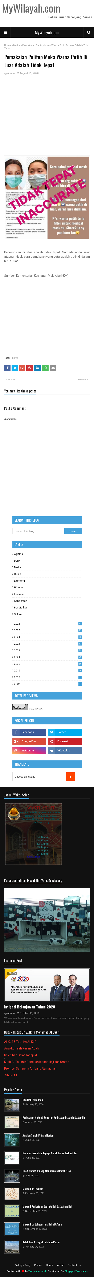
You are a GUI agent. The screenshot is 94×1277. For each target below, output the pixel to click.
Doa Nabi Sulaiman (33, 1100)
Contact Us (74, 1265)
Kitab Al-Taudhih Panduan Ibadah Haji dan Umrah (36, 1062)
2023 (48, 643)
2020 (48, 663)
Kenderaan (20, 600)
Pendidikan (21, 607)
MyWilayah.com (47, 32)
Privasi (38, 1265)
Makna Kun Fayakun (33, 1189)
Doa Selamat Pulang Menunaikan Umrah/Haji (47, 1171)
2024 (48, 637)
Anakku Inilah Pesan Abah (21, 1048)
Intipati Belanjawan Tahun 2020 (29, 1007)
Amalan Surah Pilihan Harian (38, 1135)
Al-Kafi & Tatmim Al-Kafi (20, 1041)
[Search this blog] (38, 531)
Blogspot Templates (76, 1271)
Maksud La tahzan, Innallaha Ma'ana (42, 1224)
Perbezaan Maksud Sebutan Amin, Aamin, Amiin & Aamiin (54, 1118)
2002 (48, 683)
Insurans (19, 594)
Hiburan (19, 587)
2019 (48, 670)
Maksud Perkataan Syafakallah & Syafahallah (47, 1207)
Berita (16, 45)
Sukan (18, 614)
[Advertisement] (47, 110)
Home (7, 45)
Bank (17, 560)
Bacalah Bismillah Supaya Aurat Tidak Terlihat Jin (50, 1153)
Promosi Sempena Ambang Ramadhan (30, 1068)
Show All (11, 1075)
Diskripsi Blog (22, 1265)
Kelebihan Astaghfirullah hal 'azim (41, 1242)
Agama (18, 554)
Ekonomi (19, 580)
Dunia (17, 574)
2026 (48, 623)
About (60, 1265)
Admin (11, 73)
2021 (48, 657)
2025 (48, 630)
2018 (48, 677)
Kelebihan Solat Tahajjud (20, 1055)
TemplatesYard (37, 1271)
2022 (48, 650)
